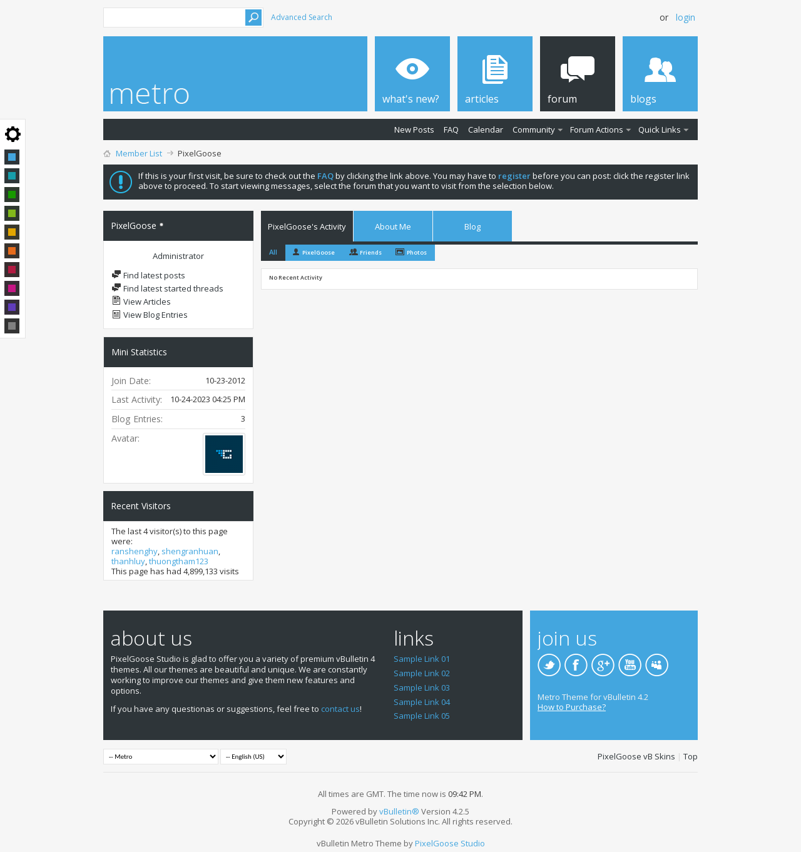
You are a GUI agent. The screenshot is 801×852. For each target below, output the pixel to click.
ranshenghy (134, 551)
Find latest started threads (167, 288)
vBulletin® (399, 811)
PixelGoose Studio (450, 843)
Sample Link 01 (422, 658)
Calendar (485, 129)
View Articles (141, 301)
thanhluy (128, 561)
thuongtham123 (178, 561)
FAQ (451, 129)
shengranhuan (189, 551)
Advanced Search (301, 17)
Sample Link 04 (422, 701)
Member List (139, 153)
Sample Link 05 (422, 715)
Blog (472, 226)
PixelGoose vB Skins (636, 756)
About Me (393, 226)
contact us (340, 708)
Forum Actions (596, 129)
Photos (417, 252)
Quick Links (659, 129)
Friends (371, 252)
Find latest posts (148, 275)
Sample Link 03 (422, 687)
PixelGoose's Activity (307, 226)
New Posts (414, 129)
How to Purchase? (572, 707)
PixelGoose (318, 252)
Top (690, 756)
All (273, 251)
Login (685, 17)
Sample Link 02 (422, 673)
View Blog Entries (149, 314)
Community (534, 129)
